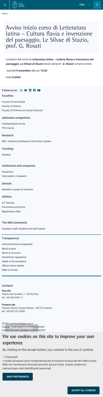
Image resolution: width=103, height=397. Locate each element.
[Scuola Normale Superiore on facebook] (34, 90)
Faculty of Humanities (13, 102)
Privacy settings (22, 332)
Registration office (11, 211)
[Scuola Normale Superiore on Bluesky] (25, 90)
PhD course (8, 128)
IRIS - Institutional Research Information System (26, 141)
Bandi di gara (9, 248)
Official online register (13, 265)
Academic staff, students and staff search (23, 228)
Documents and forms (13, 207)
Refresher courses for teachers (17, 189)
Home (5, 13)
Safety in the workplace (14, 261)
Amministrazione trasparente (17, 244)
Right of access (10, 270)
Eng (82, 4)
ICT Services (8, 202)
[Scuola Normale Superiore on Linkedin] (30, 90)
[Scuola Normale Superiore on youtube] (39, 90)
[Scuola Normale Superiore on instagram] (21, 90)
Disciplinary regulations (14, 257)
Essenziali (11, 361)
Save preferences (18, 380)
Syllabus (6, 154)
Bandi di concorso (11, 253)
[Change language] (88, 5)
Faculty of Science (11, 106)
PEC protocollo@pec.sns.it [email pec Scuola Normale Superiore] (17, 323)
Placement (7, 172)
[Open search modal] (97, 5)
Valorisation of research (14, 176)
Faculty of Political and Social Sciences (22, 110)
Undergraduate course (13, 123)
